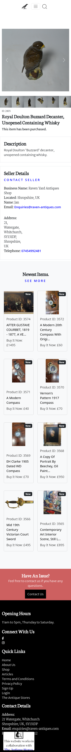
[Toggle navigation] (35, 6)
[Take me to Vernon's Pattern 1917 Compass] (52, 387)
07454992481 (31, 251)
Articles (7, 674)
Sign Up (7, 688)
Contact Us (35, 594)
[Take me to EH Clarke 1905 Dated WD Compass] (19, 452)
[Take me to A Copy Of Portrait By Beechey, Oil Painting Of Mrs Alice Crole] (52, 452)
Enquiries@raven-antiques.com (37, 207)
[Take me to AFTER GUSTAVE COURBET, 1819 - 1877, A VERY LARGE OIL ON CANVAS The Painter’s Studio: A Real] (19, 321)
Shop (5, 669)
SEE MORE (35, 281)
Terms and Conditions (18, 679)
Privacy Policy (12, 684)
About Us (8, 665)
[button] (7, 60)
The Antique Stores (16, 698)
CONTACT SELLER (22, 180)
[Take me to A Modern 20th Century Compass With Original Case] (52, 321)
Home (6, 660)
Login (6, 693)
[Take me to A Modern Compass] (19, 387)
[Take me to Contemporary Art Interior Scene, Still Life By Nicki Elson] (52, 521)
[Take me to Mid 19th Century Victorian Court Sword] (19, 521)
